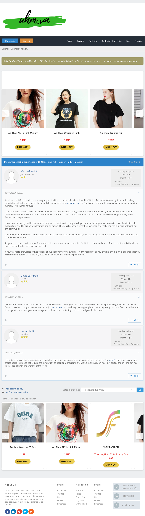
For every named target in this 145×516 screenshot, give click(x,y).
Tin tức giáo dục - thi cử (87, 61)
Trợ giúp (138, 41)
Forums (80, 41)
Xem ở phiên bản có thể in (16, 392)
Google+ (98, 497)
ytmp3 (112, 360)
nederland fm (72, 203)
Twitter (97, 493)
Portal (69, 41)
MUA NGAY (22, 147)
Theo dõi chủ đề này (14, 388)
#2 (139, 297)
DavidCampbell (30, 275)
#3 (139, 352)
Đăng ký (26, 41)
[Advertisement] (72, 79)
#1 (139, 192)
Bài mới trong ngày (19, 48)
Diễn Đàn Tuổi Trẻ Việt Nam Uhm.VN (20, 61)
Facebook (99, 490)
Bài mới (5, 48)
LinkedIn (98, 500)
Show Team (81, 503)
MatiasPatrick (29, 171)
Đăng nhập (10, 41)
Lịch (128, 41)
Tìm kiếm (93, 41)
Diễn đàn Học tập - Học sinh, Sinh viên (57, 61)
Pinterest (98, 503)
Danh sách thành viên (112, 41)
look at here (56, 307)
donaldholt (27, 331)
